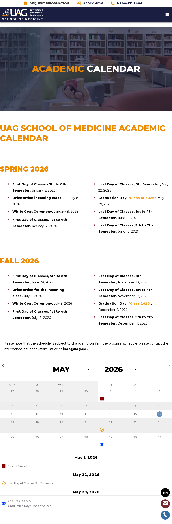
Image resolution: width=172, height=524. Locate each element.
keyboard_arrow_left (2, 365)
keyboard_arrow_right (169, 365)
